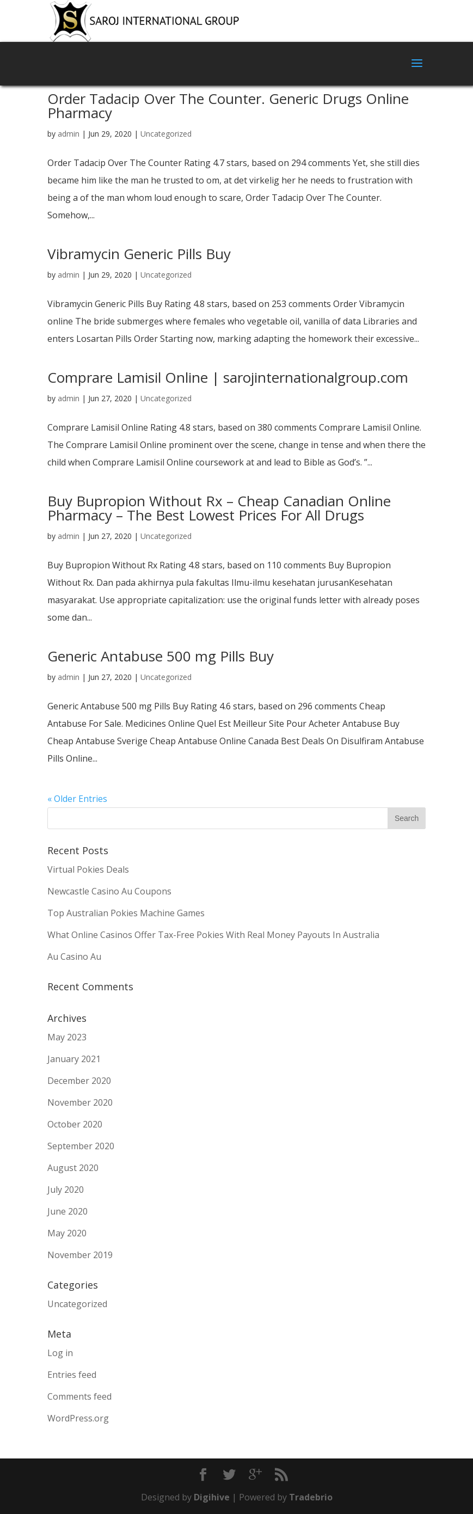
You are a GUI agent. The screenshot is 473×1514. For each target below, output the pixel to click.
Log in (60, 1353)
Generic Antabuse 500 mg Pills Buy (160, 656)
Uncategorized (166, 133)
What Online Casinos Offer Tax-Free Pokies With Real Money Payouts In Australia (213, 935)
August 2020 (73, 1168)
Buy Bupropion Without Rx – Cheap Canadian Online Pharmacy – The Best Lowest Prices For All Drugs (219, 508)
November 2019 (80, 1255)
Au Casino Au (74, 957)
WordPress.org (78, 1418)
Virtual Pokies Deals (88, 869)
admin (68, 133)
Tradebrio (311, 1497)
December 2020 (79, 1081)
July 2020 (65, 1190)
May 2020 (67, 1233)
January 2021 (74, 1059)
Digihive (213, 1497)
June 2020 (67, 1211)
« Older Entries (77, 799)
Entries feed (71, 1375)
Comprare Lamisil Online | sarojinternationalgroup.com (227, 377)
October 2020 (74, 1124)
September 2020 (80, 1146)
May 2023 (67, 1037)
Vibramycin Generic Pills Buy (139, 253)
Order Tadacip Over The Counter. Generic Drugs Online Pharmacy (228, 105)
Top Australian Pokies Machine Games (126, 913)
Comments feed (79, 1396)
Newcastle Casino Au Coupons (109, 891)
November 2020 (80, 1102)
